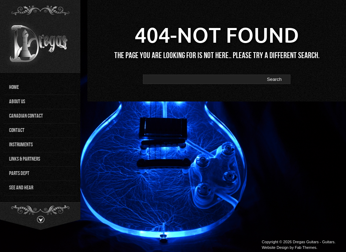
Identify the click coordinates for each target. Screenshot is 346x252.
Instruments (21, 144)
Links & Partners (24, 159)
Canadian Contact (26, 116)
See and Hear (21, 187)
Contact (16, 130)
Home (14, 87)
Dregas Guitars (306, 242)
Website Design (275, 247)
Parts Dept (19, 173)
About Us (17, 101)
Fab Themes (305, 247)
